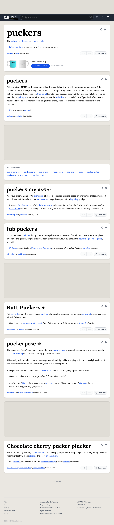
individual (60, 97)
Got (10, 110)
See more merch (57, 66)
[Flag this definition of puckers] (105, 29)
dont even (49, 383)
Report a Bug (45, 505)
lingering (74, 199)
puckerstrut (44, 172)
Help (5, 505)
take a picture (59, 350)
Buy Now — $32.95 (40, 66)
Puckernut (24, 175)
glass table (37, 323)
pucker (80, 172)
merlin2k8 (18, 116)
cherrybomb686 (39, 468)
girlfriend (16, 461)
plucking (33, 455)
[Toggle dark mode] (102, 17)
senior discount (21, 205)
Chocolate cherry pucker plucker (19, 468)
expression (38, 195)
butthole (44, 314)
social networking (15, 353)
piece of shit (14, 208)
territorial (86, 314)
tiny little (15, 314)
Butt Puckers (11, 329)
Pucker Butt (38, 175)
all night (22, 97)
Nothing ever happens (41, 248)
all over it (82, 323)
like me (25, 383)
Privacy (6, 508)
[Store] (97, 17)
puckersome (29, 172)
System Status (45, 511)
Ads (5, 502)
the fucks (26, 235)
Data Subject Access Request (51, 513)
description (46, 370)
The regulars (96, 238)
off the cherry (52, 455)
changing (83, 383)
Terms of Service (10, 511)
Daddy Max (22, 254)
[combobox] (57, 17)
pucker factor (93, 172)
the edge (25, 41)
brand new (27, 323)
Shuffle (57, 482)
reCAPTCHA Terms (83, 505)
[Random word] (90, 17)
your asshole (38, 41)
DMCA (6, 513)
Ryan (17, 53)
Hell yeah (13, 248)
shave (21, 47)
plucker (66, 461)
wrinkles (14, 41)
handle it (86, 248)
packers (70, 172)
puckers (10, 53)
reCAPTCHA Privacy (84, 502)
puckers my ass (14, 172)
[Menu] (108, 17)
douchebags (84, 238)
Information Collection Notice (50, 508)
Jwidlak (21, 329)
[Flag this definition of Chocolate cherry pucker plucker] (106, 445)
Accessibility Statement (49, 502)
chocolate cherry (48, 461)
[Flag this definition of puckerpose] (106, 342)
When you (13, 47)
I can (40, 47)
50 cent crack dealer (25, 392)
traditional (42, 93)
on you (27, 110)
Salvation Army (45, 205)
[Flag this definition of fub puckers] (106, 228)
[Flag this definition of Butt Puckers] (106, 306)
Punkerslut (12, 175)
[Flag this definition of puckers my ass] (106, 188)
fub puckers (58, 172)
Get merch (100, 53)
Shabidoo (23, 214)
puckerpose (11, 392)
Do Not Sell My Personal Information (89, 508)
